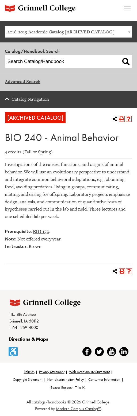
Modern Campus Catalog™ (78, 408)
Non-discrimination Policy (65, 379)
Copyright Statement (27, 379)
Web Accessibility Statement (89, 371)
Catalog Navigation (30, 99)
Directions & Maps (28, 339)
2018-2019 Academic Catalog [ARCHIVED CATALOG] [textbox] (61, 32)
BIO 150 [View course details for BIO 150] (41, 231)
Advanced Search (22, 81)
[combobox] (68, 32)
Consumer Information (104, 379)
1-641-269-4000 (23, 327)
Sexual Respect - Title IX (68, 387)
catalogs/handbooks (49, 402)
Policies (29, 371)
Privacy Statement (51, 371)
